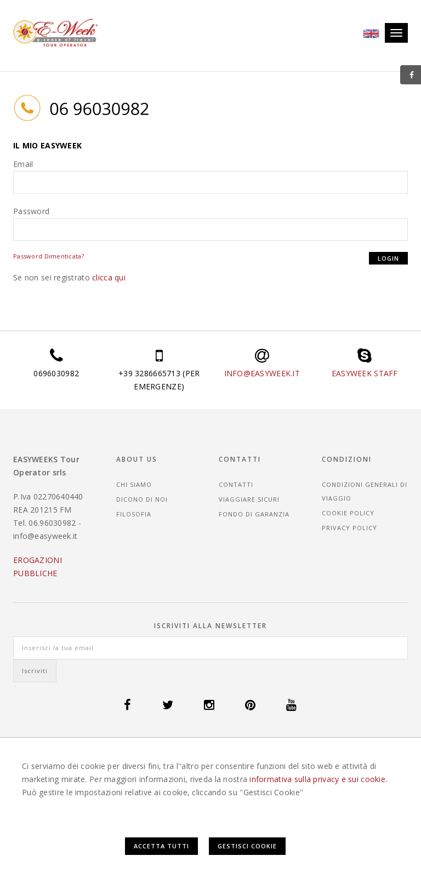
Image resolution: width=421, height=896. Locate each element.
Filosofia (133, 514)
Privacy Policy (349, 528)
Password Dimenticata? (48, 256)
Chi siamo (134, 484)
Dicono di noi (142, 499)
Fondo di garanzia (254, 514)
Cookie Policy (348, 513)
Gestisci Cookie (247, 846)
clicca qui (109, 277)
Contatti (236, 484)
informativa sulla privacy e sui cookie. (318, 779)
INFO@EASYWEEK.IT (262, 373)
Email (23, 164)
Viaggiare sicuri (249, 499)
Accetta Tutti (161, 846)
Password (31, 211)
